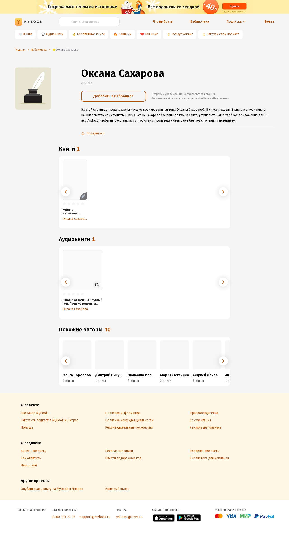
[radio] (64, 204)
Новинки (124, 34)
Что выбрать (163, 21)
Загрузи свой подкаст (223, 34)
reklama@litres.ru (129, 517)
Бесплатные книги (91, 34)
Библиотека (199, 21)
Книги (27, 34)
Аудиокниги (54, 34)
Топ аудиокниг (182, 34)
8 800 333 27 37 (63, 517)
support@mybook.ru (95, 517)
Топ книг (151, 34)
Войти (269, 21)
